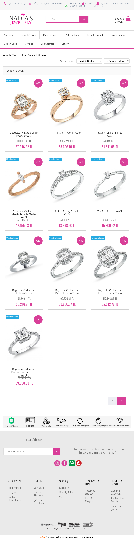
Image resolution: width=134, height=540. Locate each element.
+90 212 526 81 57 (15, 3)
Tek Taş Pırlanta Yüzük (109, 211)
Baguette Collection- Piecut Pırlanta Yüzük (67, 292)
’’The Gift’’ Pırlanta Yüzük (67, 132)
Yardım (63, 497)
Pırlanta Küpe (72, 35)
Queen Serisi (10, 44)
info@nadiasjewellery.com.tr (46, 3)
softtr (43, 537)
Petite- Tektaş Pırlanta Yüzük (67, 213)
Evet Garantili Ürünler (34, 55)
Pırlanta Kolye (50, 35)
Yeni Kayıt (125, 3)
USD (95, 6)
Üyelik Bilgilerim (39, 494)
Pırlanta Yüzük (28, 35)
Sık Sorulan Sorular (117, 500)
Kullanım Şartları (116, 508)
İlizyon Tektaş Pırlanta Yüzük (110, 134)
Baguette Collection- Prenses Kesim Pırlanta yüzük (24, 372)
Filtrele (66, 61)
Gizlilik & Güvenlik (115, 492)
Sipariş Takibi (66, 492)
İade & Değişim (89, 500)
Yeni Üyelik (40, 487)
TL (89, 6)
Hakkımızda (14, 487)
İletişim (65, 44)
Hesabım (75, 3)
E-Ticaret (63, 537)
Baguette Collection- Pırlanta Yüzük (24, 292)
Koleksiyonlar (118, 35)
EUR (102, 6)
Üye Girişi (103, 3)
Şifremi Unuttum (39, 502)
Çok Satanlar (47, 44)
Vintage (29, 44)
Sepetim (88, 3)
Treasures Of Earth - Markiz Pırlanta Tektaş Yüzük (24, 214)
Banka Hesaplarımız (15, 499)
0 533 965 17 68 (75, 6)
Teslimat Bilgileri (90, 492)
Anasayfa (8, 35)
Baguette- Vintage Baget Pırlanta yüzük (24, 134)
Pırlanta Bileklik (95, 35)
